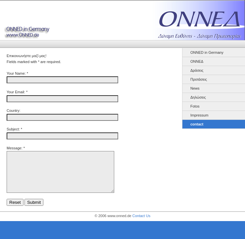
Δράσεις (196, 70)
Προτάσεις (198, 79)
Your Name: (16, 73)
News (195, 88)
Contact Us (141, 224)
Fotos (195, 106)
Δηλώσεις (198, 97)
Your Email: (16, 92)
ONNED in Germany (206, 52)
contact (196, 124)
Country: (14, 111)
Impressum (199, 115)
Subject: (13, 129)
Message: (15, 148)
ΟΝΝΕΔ (196, 61)
